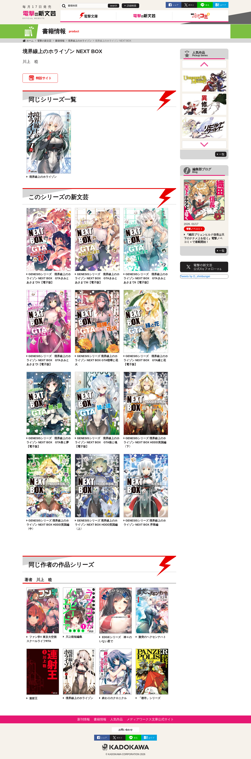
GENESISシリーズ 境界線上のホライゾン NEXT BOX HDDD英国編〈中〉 (47, 524)
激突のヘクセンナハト (152, 636)
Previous (204, 64)
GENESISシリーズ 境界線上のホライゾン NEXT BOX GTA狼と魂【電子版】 (97, 442)
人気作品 (116, 719)
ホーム (30, 40)
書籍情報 (60, 40)
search (113, 5)
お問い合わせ (125, 729)
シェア (175, 5)
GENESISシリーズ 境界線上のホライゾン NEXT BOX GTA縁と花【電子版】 (146, 360)
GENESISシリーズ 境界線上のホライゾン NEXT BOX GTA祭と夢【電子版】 (48, 442)
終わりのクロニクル (114, 698)
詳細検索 (131, 5)
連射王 (32, 698)
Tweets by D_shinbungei (195, 276)
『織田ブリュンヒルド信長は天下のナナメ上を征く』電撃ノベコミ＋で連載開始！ (204, 238)
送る (207, 5)
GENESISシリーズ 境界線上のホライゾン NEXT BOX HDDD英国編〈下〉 (145, 442)
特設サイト (44, 78)
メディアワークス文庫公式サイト (150, 719)
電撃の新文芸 (44, 40)
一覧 (222, 154)
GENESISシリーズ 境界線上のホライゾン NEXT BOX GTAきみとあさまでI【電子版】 (48, 360)
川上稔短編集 (73, 636)
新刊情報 (83, 719)
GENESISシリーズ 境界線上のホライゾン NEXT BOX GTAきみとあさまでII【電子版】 (146, 278)
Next (204, 145)
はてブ (223, 5)
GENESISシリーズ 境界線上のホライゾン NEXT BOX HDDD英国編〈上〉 (96, 524)
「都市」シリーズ (149, 698)
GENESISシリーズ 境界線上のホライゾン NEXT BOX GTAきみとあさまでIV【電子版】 (48, 278)
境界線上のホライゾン (80, 40)
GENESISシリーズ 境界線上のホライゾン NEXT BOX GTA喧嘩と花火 (96, 360)
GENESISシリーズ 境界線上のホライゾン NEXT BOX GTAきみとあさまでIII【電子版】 (97, 278)
